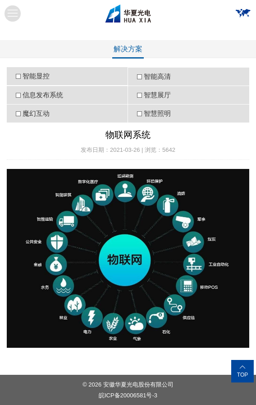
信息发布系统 (43, 95)
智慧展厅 (157, 95)
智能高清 (157, 76)
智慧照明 (157, 113)
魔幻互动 (36, 113)
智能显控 (36, 76)
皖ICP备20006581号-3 (128, 395)
